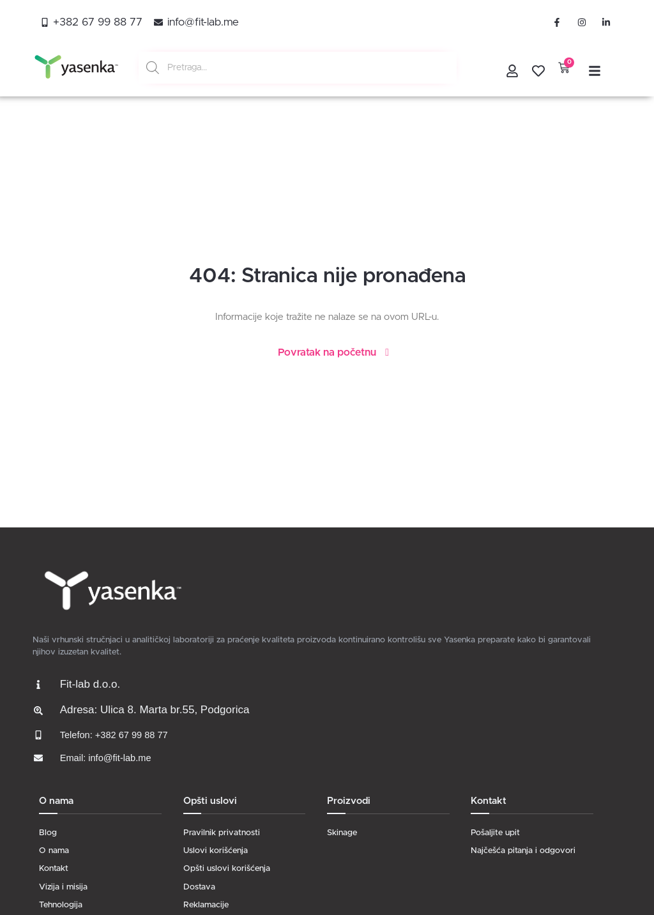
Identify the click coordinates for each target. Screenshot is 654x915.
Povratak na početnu (327, 352)
